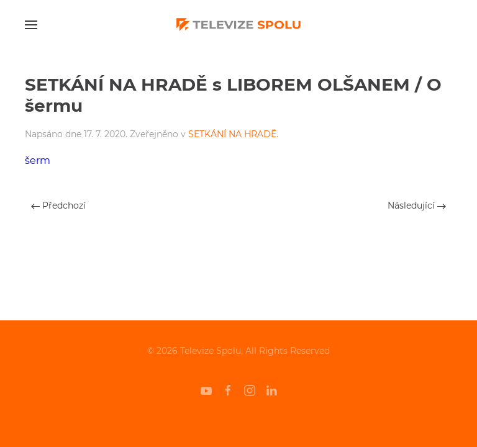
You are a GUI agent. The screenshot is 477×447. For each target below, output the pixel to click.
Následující (417, 205)
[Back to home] (238, 25)
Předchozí (58, 205)
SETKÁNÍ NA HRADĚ (232, 134)
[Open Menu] (31, 25)
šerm (37, 160)
